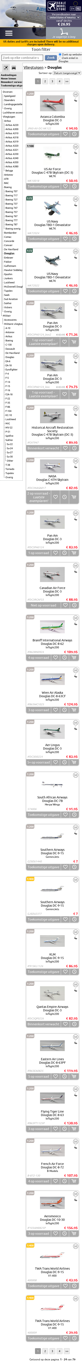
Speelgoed (9, 96)
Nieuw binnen (8, 78)
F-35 (7, 402)
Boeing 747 (11, 208)
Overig (8, 108)
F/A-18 (8, 394)
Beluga (9, 170)
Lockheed (9, 282)
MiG (7, 423)
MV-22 (8, 427)
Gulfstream (10, 266)
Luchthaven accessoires (15, 112)
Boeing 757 (11, 212)
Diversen (7, 92)
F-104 (8, 411)
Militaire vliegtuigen (15, 324)
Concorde (9, 241)
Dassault (10, 349)
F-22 (7, 398)
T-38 (7, 465)
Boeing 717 (11, 195)
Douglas (9, 253)
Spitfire (9, 436)
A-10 (7, 328)
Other (10, 460)
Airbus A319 (11, 141)
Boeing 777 (11, 220)
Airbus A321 (11, 150)
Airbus (7, 121)
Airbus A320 (11, 145)
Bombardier (10, 232)
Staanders (9, 100)
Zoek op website (71, 54)
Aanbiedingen (8, 75)
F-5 (7, 378)
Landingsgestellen (14, 104)
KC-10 (8, 415)
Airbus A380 (11, 166)
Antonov (8, 174)
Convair (8, 245)
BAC (6, 183)
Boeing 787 (11, 224)
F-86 (7, 407)
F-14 (7, 382)
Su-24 (10, 448)
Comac (7, 237)
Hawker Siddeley (13, 270)
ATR (6, 179)
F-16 (7, 390)
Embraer (8, 257)
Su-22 (10, 444)
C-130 (8, 344)
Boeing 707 (11, 191)
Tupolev (8, 290)
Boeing (8, 187)
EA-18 (8, 365)
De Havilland (11, 249)
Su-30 (10, 456)
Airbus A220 (11, 125)
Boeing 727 (11, 199)
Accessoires (10, 319)
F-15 (7, 386)
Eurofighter (11, 369)
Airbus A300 (11, 129)
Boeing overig (12, 228)
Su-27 (10, 452)
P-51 (7, 431)
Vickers (8, 307)
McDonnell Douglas (14, 286)
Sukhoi (7, 303)
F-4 (7, 373)
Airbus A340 (11, 158)
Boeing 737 (11, 203)
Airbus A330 (11, 154)
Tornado (9, 469)
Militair (7, 315)
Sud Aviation (11, 299)
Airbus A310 (11, 133)
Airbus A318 (11, 137)
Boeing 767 (11, 216)
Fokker (8, 261)
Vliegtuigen (9, 116)
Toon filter (41, 49)
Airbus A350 (11, 162)
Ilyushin (8, 274)
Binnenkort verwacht (11, 82)
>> (67, 81)
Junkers (8, 278)
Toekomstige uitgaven (11, 85)
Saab (6, 295)
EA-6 (7, 361)
